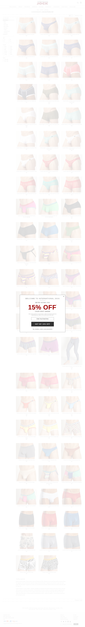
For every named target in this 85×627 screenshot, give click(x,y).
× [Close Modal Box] (63, 296)
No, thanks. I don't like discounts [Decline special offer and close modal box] (42, 329)
